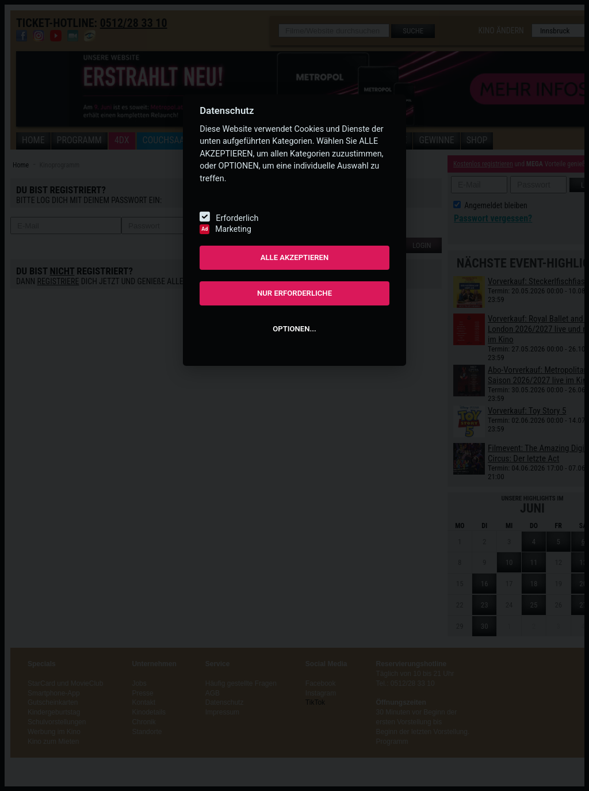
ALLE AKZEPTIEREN (295, 257)
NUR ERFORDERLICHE (294, 293)
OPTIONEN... (294, 328)
